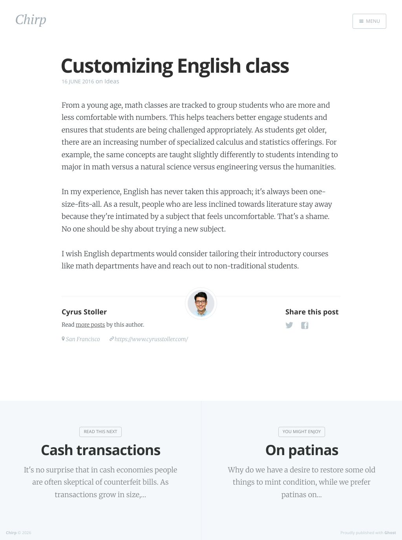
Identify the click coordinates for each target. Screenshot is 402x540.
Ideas (111, 81)
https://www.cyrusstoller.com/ (151, 339)
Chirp (11, 532)
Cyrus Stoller (84, 312)
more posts (90, 324)
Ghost (390, 532)
